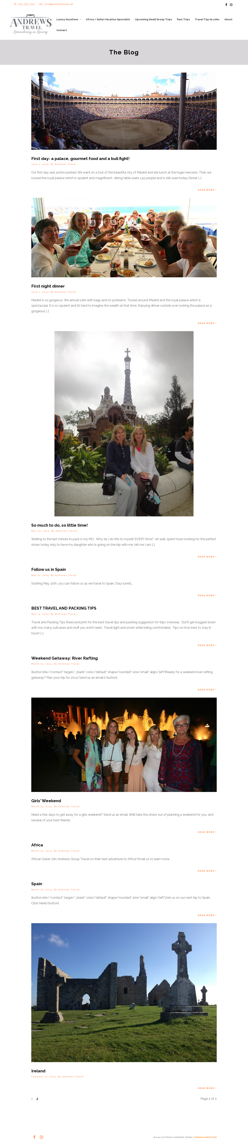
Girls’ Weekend (46, 800)
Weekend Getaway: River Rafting (64, 658)
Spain (36, 883)
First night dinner (48, 286)
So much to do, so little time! (59, 525)
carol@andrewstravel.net (56, 4)
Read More (207, 189)
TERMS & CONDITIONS (205, 1137)
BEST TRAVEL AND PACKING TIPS (63, 608)
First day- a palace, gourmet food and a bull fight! (80, 158)
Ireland (38, 1070)
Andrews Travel (65, 164)
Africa (37, 845)
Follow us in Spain (48, 569)
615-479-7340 (24, 4)
